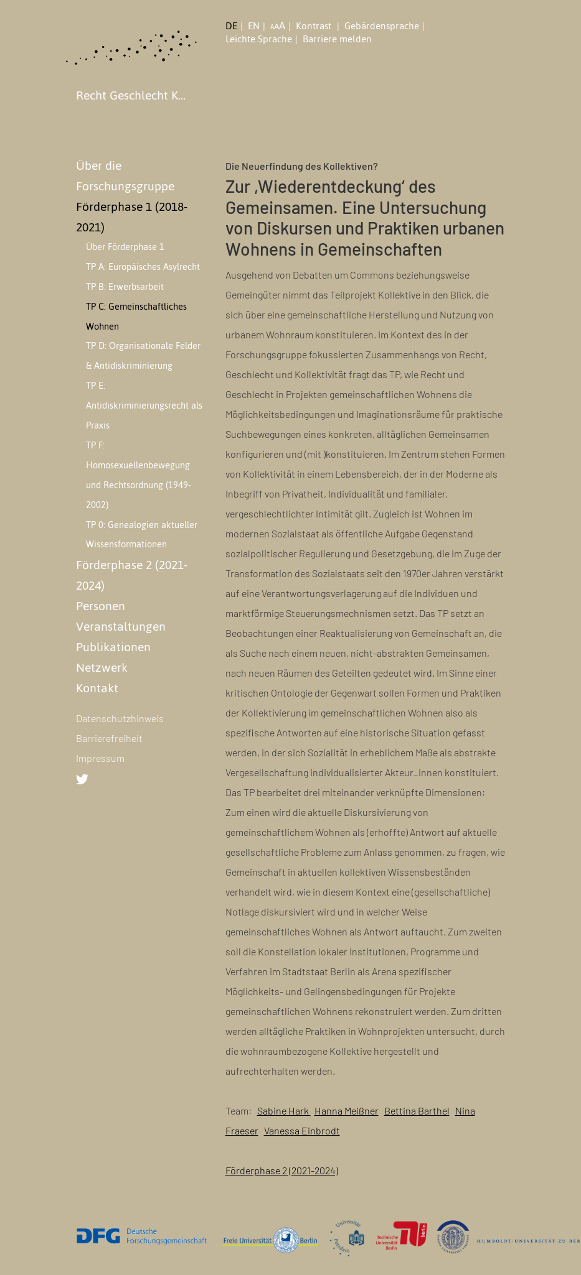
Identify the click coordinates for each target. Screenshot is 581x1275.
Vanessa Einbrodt (302, 1130)
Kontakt (97, 688)
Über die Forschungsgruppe (125, 176)
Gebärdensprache (381, 26)
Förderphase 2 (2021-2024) (131, 575)
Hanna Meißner (346, 1110)
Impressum (100, 758)
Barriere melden (337, 39)
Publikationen (113, 647)
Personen (100, 606)
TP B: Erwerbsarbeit (125, 286)
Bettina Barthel (417, 1110)
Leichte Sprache (258, 39)
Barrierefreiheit (109, 738)
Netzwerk (102, 667)
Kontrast (315, 26)
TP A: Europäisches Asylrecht (143, 267)
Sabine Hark (284, 1110)
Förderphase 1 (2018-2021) (131, 217)
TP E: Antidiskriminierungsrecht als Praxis (144, 405)
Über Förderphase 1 (125, 247)
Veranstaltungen (121, 626)
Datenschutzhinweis (120, 718)
